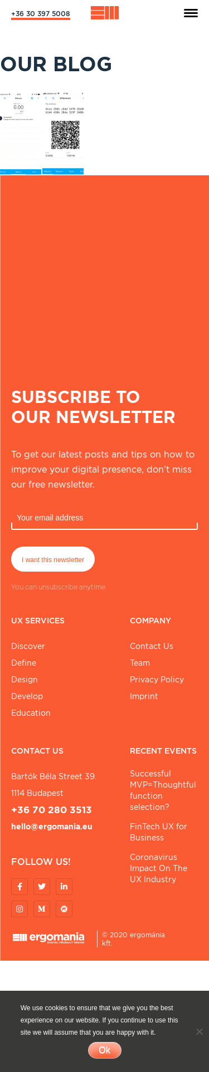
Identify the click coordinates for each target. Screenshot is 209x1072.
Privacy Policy (157, 679)
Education (31, 713)
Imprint (144, 696)
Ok (104, 1050)
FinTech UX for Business (158, 832)
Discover (28, 646)
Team (140, 662)
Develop (27, 696)
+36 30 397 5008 (40, 13)
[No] (199, 1031)
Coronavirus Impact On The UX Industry (158, 868)
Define (23, 662)
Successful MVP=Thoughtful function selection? (163, 790)
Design (24, 679)
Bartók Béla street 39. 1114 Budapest (53, 785)
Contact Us (151, 646)
